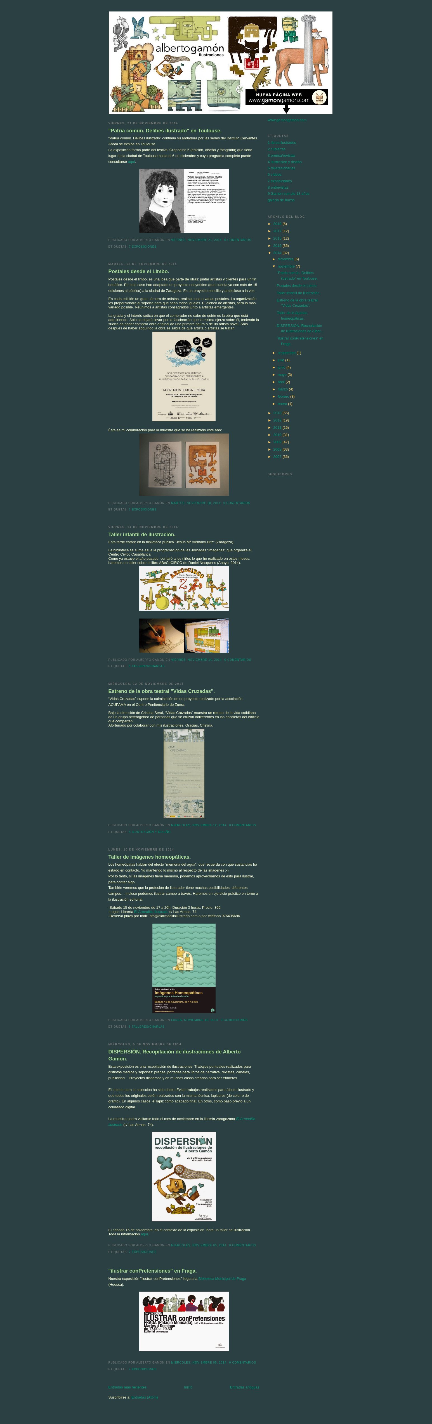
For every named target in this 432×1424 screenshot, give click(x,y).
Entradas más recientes (127, 1387)
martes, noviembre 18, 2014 (196, 503)
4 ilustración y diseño (150, 831)
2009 (278, 442)
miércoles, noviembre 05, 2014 (198, 1245)
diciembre (286, 259)
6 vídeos (275, 174)
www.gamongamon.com (287, 120)
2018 (278, 224)
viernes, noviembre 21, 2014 (196, 240)
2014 (278, 253)
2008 (278, 449)
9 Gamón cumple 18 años (289, 193)
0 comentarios (237, 240)
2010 (278, 435)
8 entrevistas (278, 187)
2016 (278, 238)
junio (282, 367)
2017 (278, 231)
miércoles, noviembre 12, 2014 (198, 825)
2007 (278, 457)
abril (281, 382)
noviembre (287, 266)
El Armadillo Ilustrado (151, 912)
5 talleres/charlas (147, 666)
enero (283, 404)
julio (281, 360)
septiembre (287, 353)
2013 (278, 413)
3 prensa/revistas (282, 155)
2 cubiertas (277, 149)
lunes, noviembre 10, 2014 (194, 1020)
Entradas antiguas (244, 1387)
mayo (282, 375)
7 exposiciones (143, 246)
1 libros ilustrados (282, 142)
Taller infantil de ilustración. (142, 534)
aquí (131, 162)
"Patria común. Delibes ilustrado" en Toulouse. (165, 131)
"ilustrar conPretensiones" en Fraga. (152, 1271)
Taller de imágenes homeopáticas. (149, 857)
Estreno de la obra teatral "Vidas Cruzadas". (161, 691)
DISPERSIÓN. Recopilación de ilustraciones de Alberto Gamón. (174, 1055)
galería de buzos (281, 200)
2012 (278, 420)
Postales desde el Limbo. (138, 271)
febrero (284, 396)
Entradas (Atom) (144, 1397)
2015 (278, 245)
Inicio (188, 1387)
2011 (278, 427)
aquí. (145, 1234)
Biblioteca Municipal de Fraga (221, 1279)
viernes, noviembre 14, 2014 (196, 659)
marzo (283, 389)
